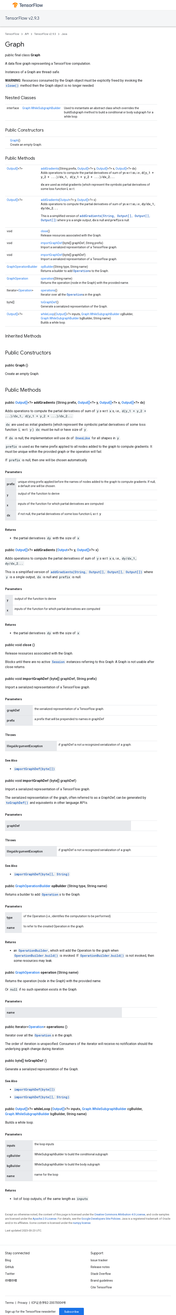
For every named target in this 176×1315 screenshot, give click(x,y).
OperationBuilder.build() (36, 956)
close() (12, 86)
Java (64, 34)
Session (58, 662)
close (44, 231)
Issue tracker (99, 1260)
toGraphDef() (17, 803)
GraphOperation (17, 278)
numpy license (81, 1222)
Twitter (10, 1273)
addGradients (50, 168)
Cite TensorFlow (101, 1287)
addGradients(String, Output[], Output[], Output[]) (96, 572)
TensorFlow (12, 34)
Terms (9, 1302)
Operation (81, 271)
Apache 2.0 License (44, 1218)
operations (48, 290)
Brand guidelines (102, 1280)
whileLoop (47, 314)
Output (64, 200)
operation (47, 278)
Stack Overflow (101, 1273)
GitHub (9, 1267)
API (27, 34)
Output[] (12, 168)
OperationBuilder (33, 951)
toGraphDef (48, 302)
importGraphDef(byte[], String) (41, 874)
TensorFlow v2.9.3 (22, 18)
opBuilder (47, 266)
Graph (14, 140)
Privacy (22, 1302)
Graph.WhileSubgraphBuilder (41, 108)
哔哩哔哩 (11, 1280)
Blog (8, 1260)
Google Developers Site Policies (100, 1218)
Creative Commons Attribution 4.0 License (119, 1214)
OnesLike (82, 438)
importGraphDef (52, 243)
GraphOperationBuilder (22, 266)
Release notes (100, 1267)
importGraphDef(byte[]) (34, 769)
